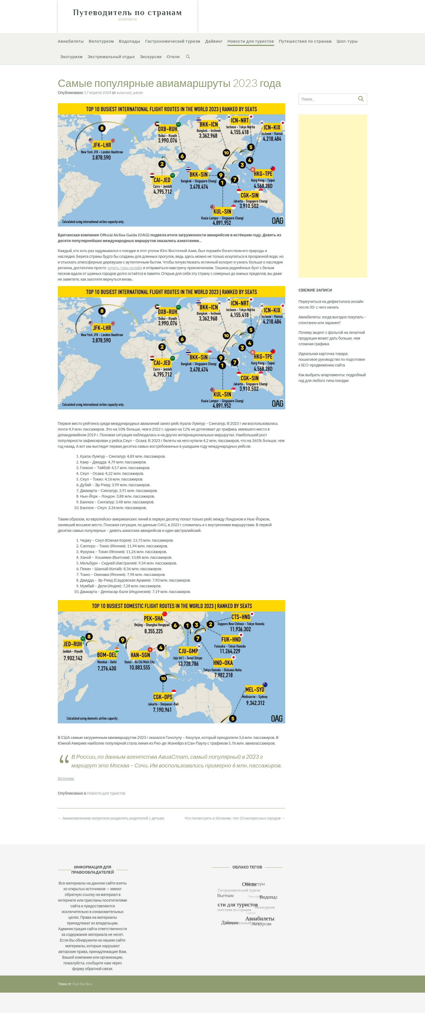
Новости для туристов (250, 41)
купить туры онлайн (125, 267)
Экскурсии (151, 57)
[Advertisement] (333, 196)
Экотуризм (71, 57)
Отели (173, 57)
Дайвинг (214, 41)
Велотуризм (101, 41)
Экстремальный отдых (111, 57)
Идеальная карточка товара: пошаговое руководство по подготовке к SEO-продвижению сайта (332, 359)
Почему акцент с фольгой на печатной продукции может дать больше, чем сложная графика (332, 338)
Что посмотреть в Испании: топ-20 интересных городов (235, 818)
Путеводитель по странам (127, 12)
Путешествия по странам (305, 41)
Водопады (129, 41)
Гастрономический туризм (172, 41)
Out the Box (82, 983)
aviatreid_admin (130, 92)
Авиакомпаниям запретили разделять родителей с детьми (111, 818)
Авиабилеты (71, 41)
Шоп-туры (347, 41)
